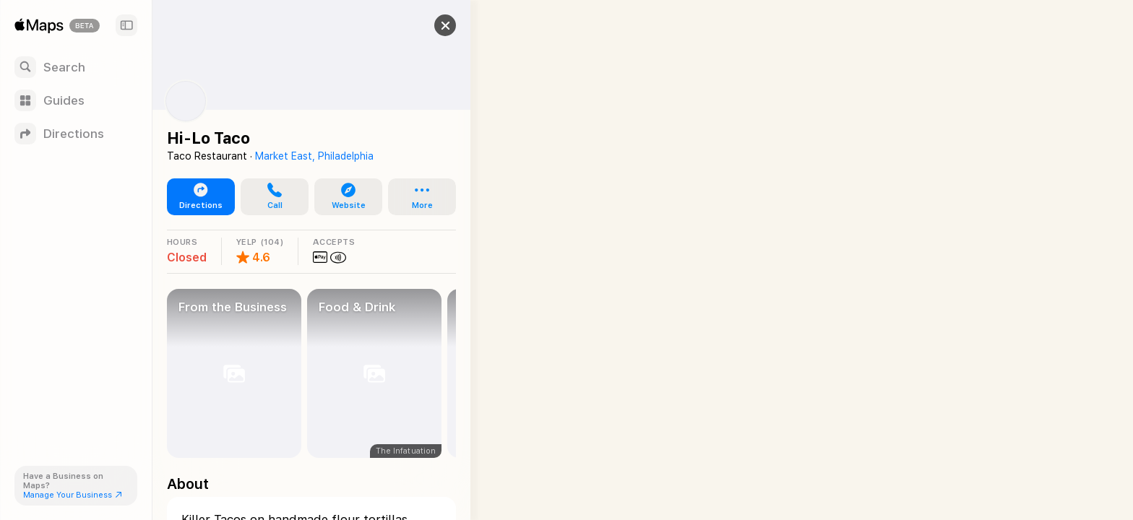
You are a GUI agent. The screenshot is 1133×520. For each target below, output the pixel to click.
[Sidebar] (126, 25)
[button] (430, 25)
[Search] (76, 67)
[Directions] (76, 133)
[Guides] (76, 100)
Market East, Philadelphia (314, 156)
